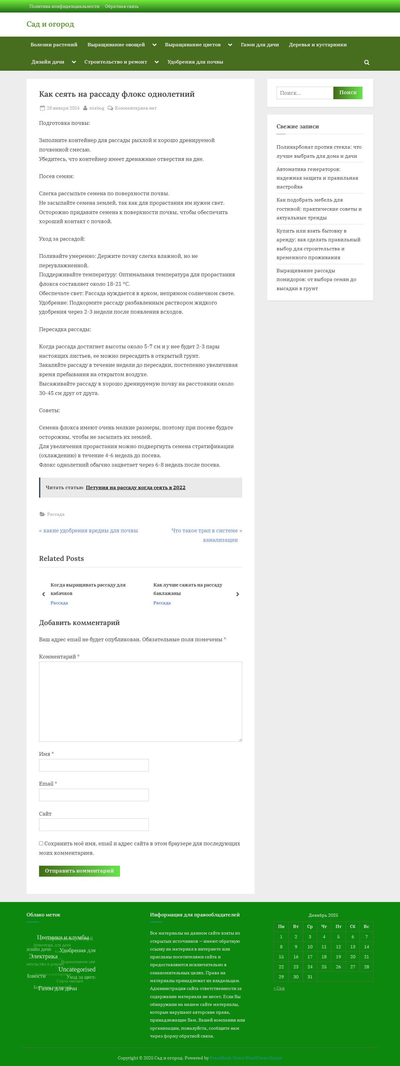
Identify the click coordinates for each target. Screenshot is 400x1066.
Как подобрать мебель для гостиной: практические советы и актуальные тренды (319, 208)
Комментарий (59, 656)
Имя (46, 754)
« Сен (279, 988)
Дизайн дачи (48, 61)
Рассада (56, 514)
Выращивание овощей (116, 44)
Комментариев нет (136, 108)
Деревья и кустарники (318, 44)
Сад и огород (50, 24)
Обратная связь (122, 6)
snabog (96, 107)
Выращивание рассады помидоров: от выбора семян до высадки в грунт (316, 279)
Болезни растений (54, 44)
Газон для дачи (260, 44)
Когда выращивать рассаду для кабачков (88, 589)
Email (48, 783)
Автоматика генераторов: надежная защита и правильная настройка (317, 178)
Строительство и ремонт (115, 61)
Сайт (45, 813)
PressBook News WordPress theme (246, 1058)
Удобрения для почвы (195, 61)
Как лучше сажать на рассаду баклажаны (187, 589)
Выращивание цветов (193, 44)
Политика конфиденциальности (64, 6)
